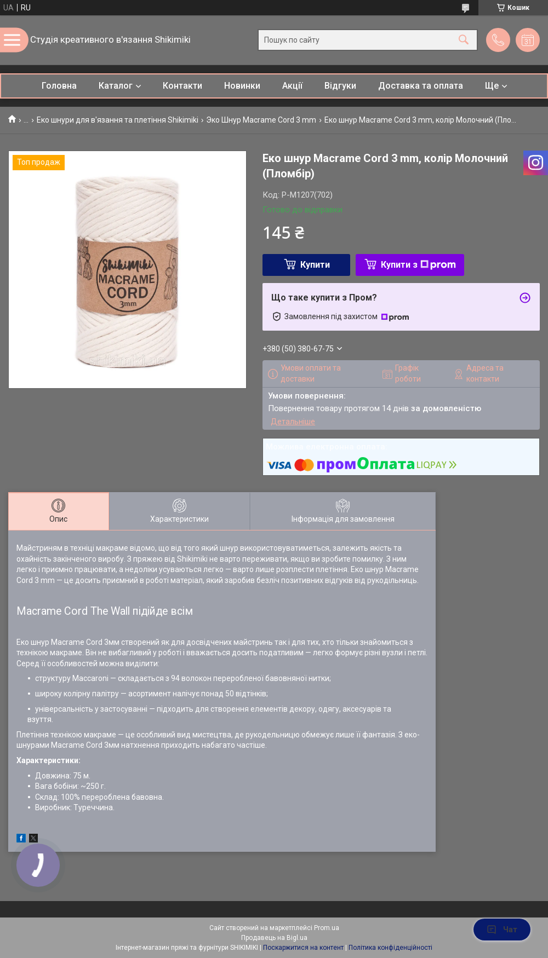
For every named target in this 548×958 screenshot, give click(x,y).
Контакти (182, 85)
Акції (292, 85)
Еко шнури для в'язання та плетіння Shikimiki (117, 120)
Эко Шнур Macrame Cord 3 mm (261, 120)
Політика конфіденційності (390, 947)
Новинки (242, 85)
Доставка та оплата (420, 85)
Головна (59, 85)
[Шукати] (463, 40)
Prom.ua (326, 928)
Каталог (116, 85)
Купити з (418, 264)
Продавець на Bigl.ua (274, 938)
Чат (502, 929)
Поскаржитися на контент (303, 947)
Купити (315, 264)
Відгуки (340, 85)
